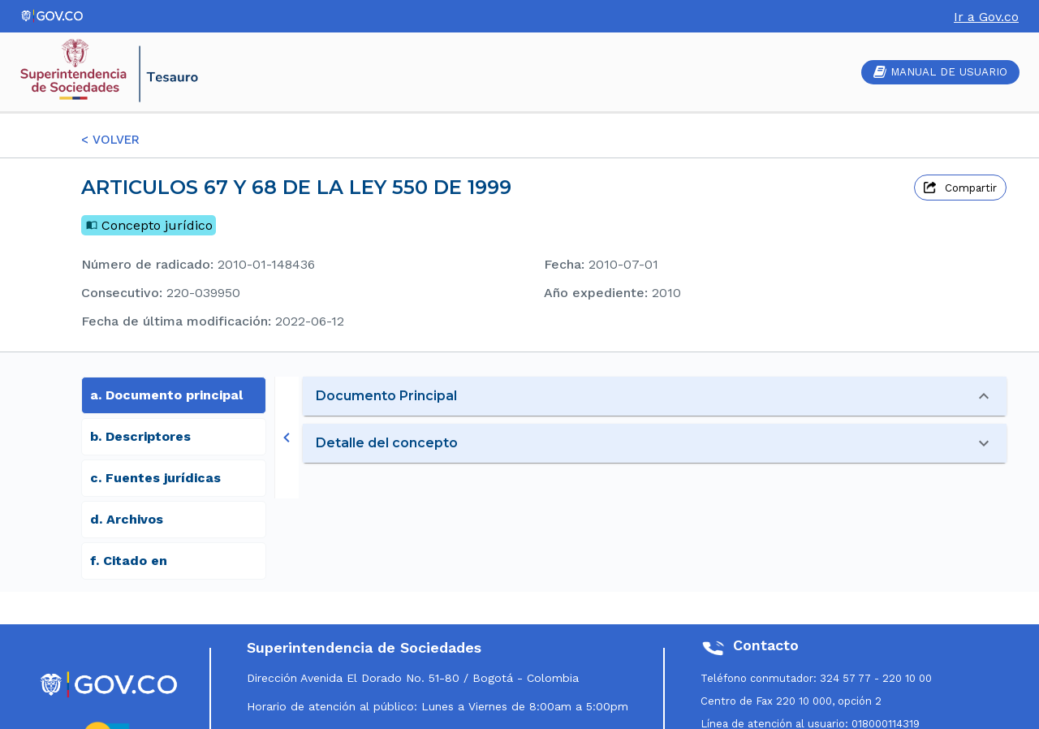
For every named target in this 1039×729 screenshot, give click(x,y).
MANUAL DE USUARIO (940, 72)
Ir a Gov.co (986, 16)
